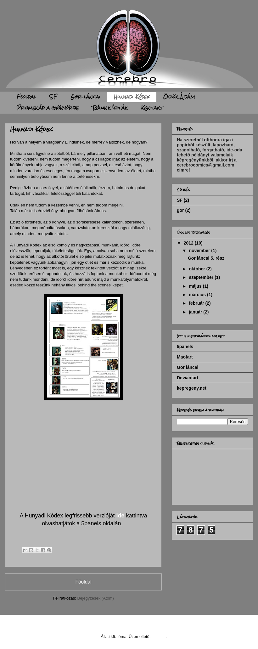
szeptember (202, 277)
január (196, 311)
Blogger (158, 636)
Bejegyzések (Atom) (95, 598)
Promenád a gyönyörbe (48, 108)
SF (53, 97)
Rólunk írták (110, 108)
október (197, 268)
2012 (189, 242)
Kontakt (152, 108)
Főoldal (26, 97)
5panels (185, 346)
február (197, 303)
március (198, 294)
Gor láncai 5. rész (206, 258)
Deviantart (187, 377)
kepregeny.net (191, 388)
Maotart (185, 356)
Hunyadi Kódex (132, 97)
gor (180, 210)
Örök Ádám (179, 97)
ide (120, 515)
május (196, 286)
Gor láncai (85, 97)
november (200, 250)
